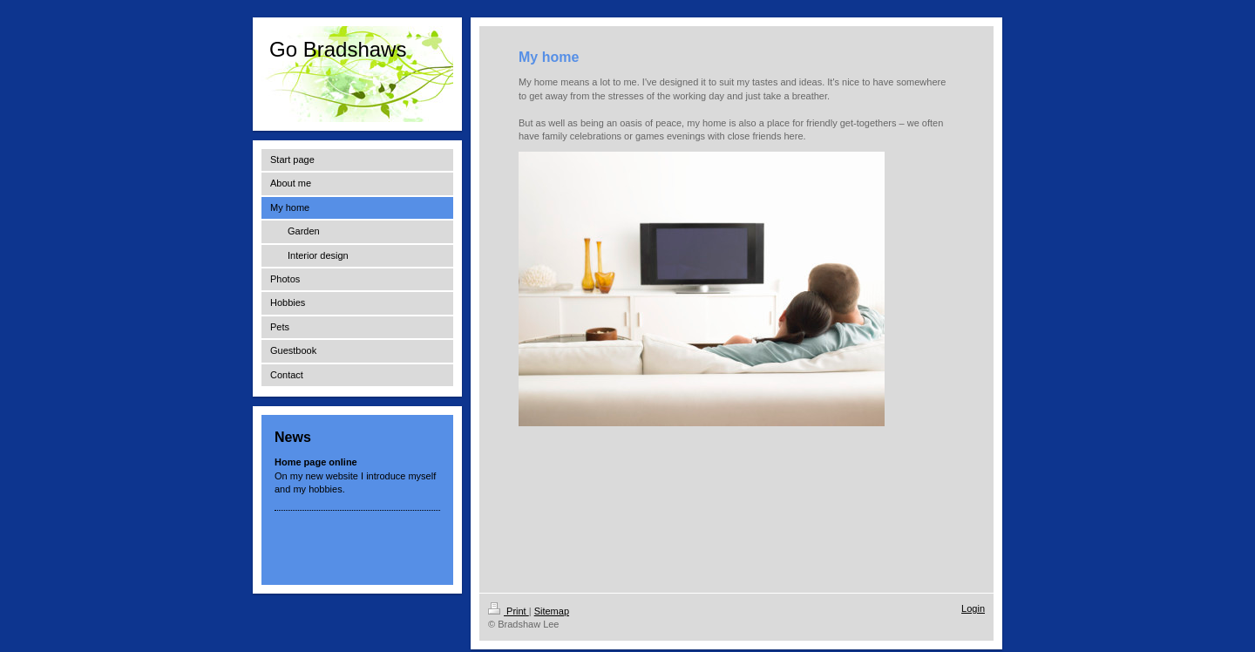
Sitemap (551, 611)
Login (973, 608)
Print (508, 611)
